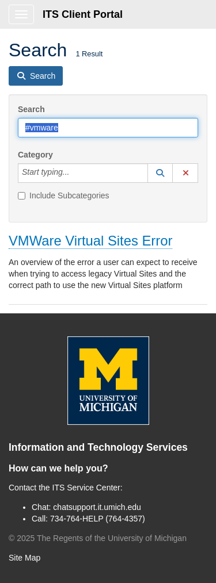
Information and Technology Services (98, 447)
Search (31, 109)
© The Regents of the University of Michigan (98, 538)
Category (35, 154)
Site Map (24, 557)
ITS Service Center (86, 487)
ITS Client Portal (83, 14)
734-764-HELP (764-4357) (97, 518)
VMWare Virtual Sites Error (90, 240)
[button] (160, 173)
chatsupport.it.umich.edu (97, 507)
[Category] (75, 173)
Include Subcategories (63, 195)
